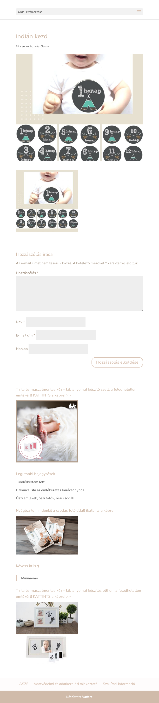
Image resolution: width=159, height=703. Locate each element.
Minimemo (29, 578)
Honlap (22, 348)
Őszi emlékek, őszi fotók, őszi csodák (45, 498)
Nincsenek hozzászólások (32, 46)
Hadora (87, 697)
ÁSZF (23, 683)
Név (20, 322)
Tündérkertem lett (30, 482)
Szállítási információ (119, 683)
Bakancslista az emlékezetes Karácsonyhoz (50, 490)
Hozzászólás (27, 273)
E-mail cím (25, 335)
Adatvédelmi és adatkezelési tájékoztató (66, 683)
